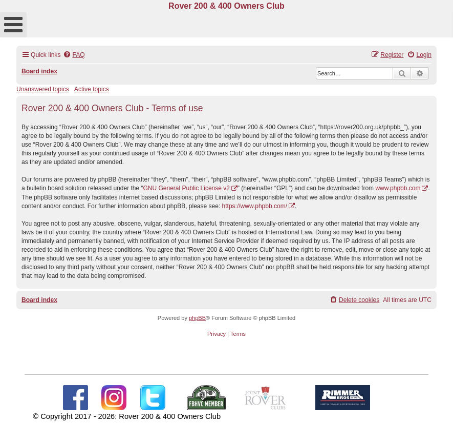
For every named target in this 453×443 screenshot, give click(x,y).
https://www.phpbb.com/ (254, 206)
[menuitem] (73, 55)
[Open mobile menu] (13, 24)
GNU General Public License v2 (186, 188)
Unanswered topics (42, 89)
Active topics (91, 89)
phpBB (197, 318)
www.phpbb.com (397, 188)
